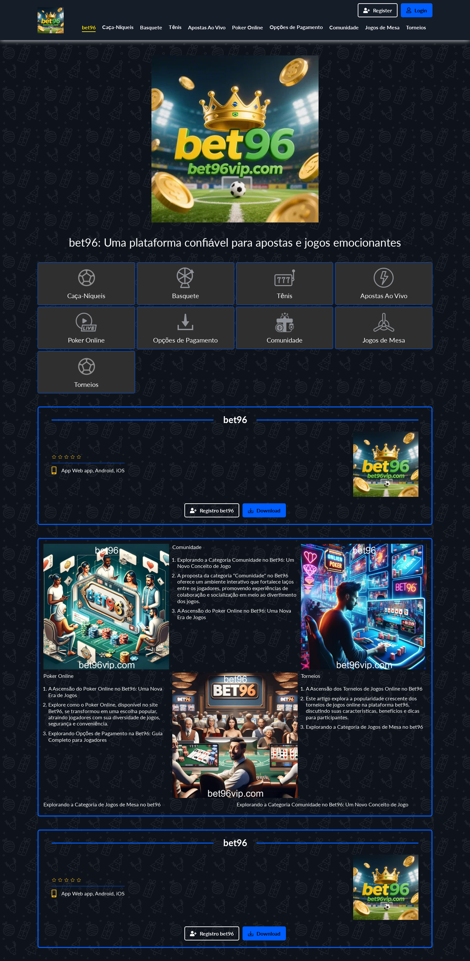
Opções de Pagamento (296, 27)
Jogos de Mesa (382, 27)
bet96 (89, 27)
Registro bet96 (212, 510)
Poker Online (247, 27)
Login (416, 10)
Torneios (416, 27)
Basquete (151, 27)
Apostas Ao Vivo (207, 27)
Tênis (175, 27)
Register (377, 10)
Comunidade (344, 27)
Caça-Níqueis (117, 27)
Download (264, 510)
